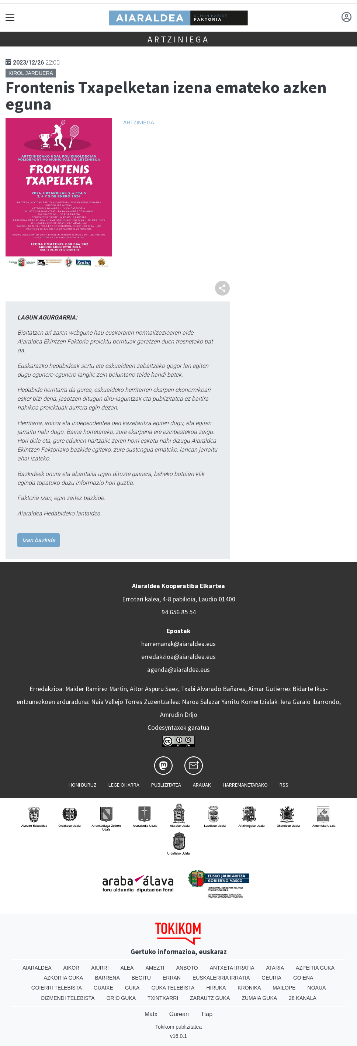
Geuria (271, 978)
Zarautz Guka (210, 998)
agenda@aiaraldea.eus (178, 670)
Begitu (141, 978)
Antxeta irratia (232, 968)
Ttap (206, 1014)
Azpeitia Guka (315, 968)
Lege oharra (123, 784)
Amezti (154, 968)
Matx (151, 1014)
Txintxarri (163, 998)
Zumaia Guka (259, 998)
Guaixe (103, 988)
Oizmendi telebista (68, 998)
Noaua (317, 988)
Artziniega (178, 39)
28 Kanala (302, 998)
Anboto (187, 968)
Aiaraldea (37, 968)
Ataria (275, 968)
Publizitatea (166, 784)
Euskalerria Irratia (221, 978)
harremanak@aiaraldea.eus (178, 644)
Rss (284, 784)
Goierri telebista (56, 988)
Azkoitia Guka (63, 978)
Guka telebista (172, 988)
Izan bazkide (38, 539)
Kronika (249, 988)
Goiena (303, 978)
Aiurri (99, 968)
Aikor (71, 968)
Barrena (107, 978)
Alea (127, 968)
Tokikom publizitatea (178, 1027)
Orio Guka (121, 998)
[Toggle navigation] (10, 17)
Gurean (179, 1014)
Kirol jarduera (30, 73)
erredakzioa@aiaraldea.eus (178, 657)
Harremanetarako (245, 784)
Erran (172, 978)
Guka (132, 988)
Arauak (202, 784)
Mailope (284, 988)
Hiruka (216, 988)
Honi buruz (83, 784)
